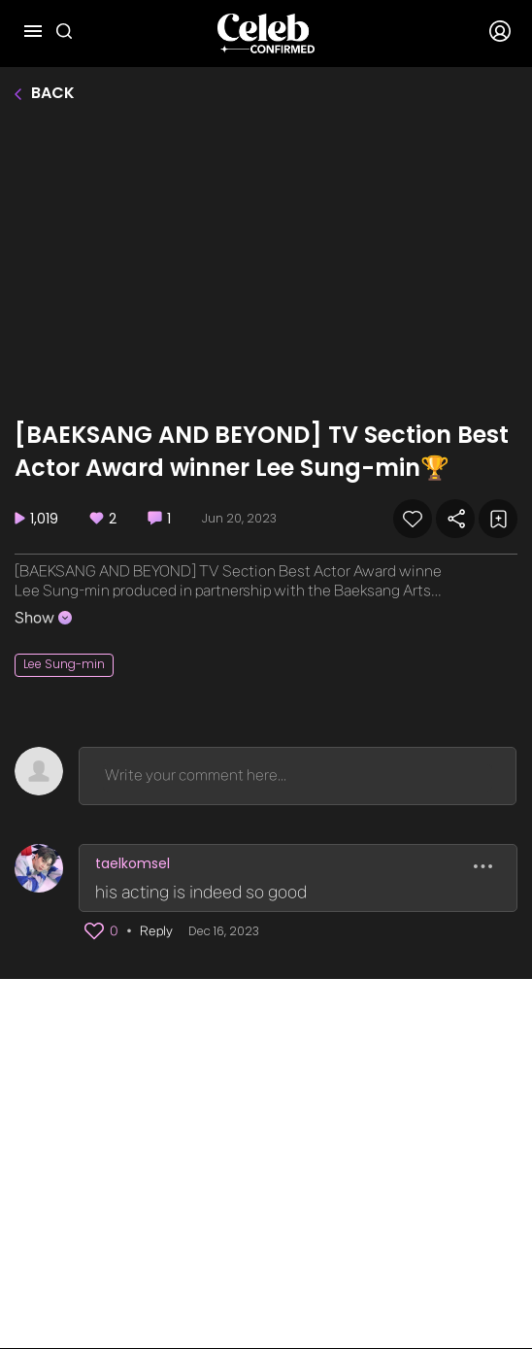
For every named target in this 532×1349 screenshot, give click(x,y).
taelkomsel (132, 863)
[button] (94, 931)
